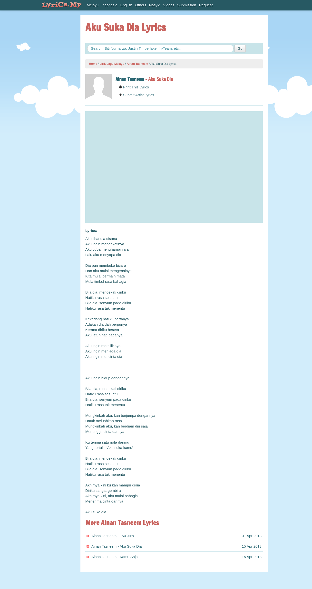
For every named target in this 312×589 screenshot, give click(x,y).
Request (206, 5)
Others (140, 5)
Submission (186, 5)
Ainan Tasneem (137, 64)
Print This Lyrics (134, 87)
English (126, 5)
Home (93, 64)
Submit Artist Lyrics (136, 95)
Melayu (92, 5)
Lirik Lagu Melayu (111, 64)
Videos (169, 5)
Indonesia (109, 5)
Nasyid (154, 5)
